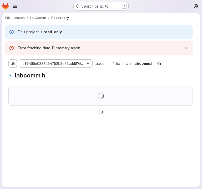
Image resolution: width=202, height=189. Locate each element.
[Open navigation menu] (15, 6)
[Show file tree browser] (12, 63)
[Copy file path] (159, 63)
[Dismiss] (186, 48)
